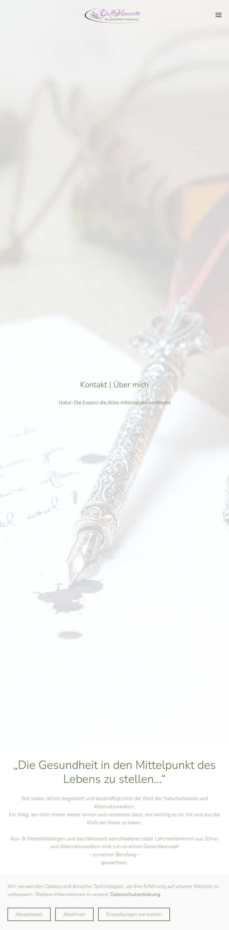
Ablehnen (74, 914)
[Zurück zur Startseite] (114, 15)
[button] (219, 15)
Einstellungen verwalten (134, 914)
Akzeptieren (29, 914)
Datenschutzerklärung (135, 894)
